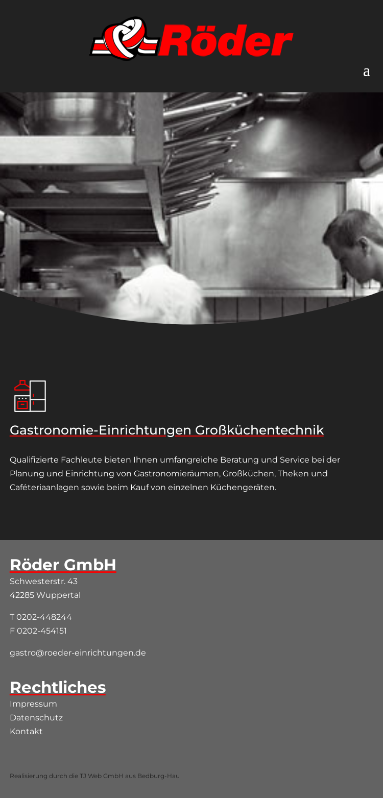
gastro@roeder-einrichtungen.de (78, 653)
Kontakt (26, 731)
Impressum (33, 704)
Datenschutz (36, 717)
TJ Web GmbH (102, 776)
